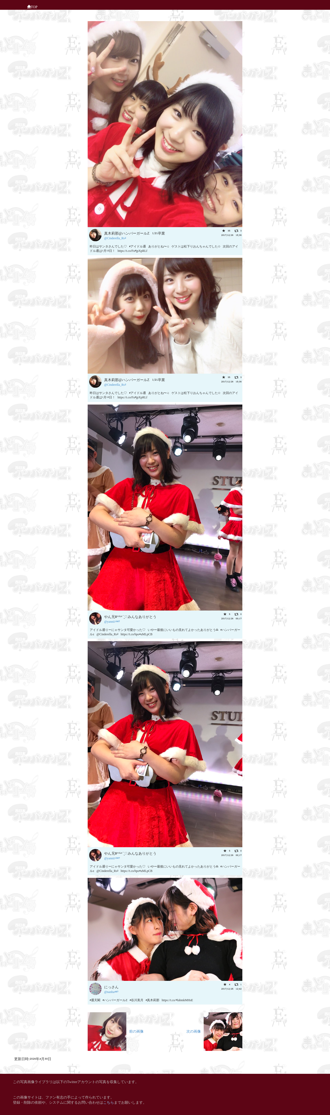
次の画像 (214, 1031)
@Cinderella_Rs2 (115, 237)
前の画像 (116, 1031)
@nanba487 (111, 991)
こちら (108, 1102)
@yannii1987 (112, 621)
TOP (32, 6)
